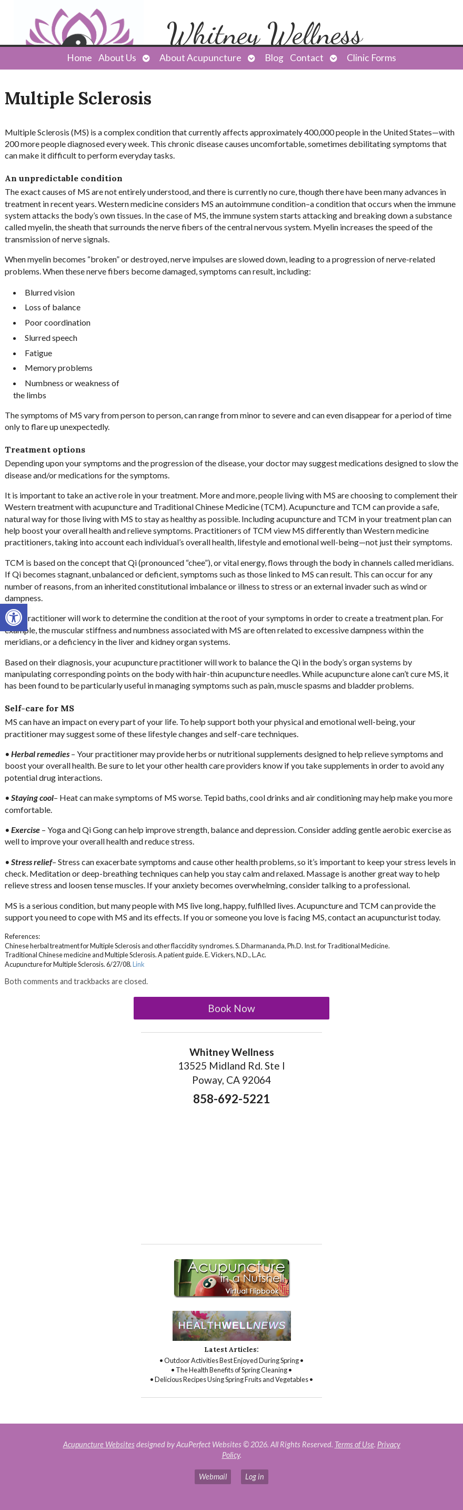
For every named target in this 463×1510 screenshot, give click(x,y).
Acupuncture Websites (99, 1444)
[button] (13, 617)
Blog (274, 57)
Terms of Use (354, 1444)
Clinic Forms (371, 57)
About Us (117, 57)
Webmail (213, 1476)
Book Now (231, 1008)
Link (139, 964)
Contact (307, 57)
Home (79, 57)
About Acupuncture (200, 57)
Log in (254, 1476)
